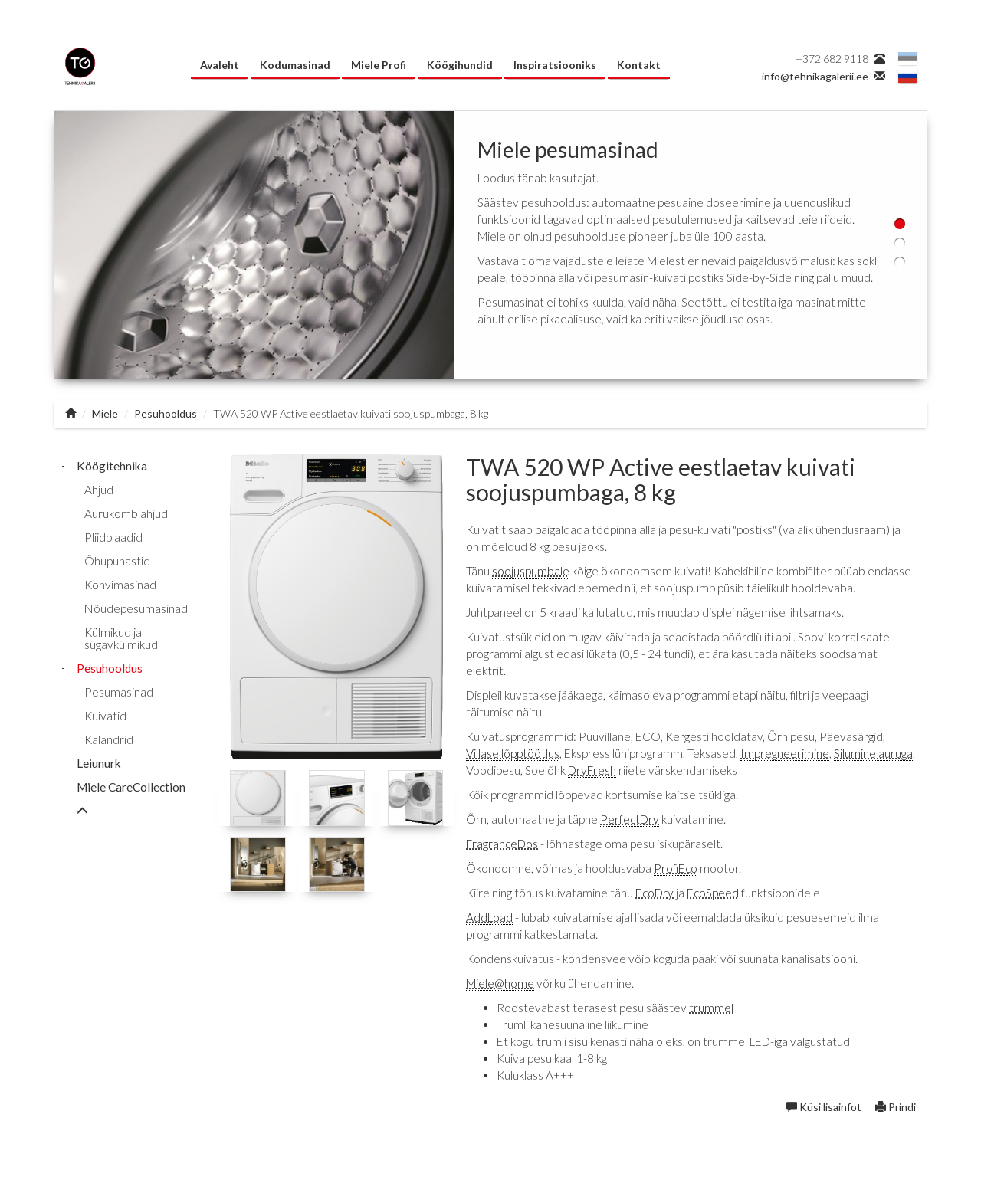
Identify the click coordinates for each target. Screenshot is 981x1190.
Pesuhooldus (165, 413)
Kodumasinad (295, 64)
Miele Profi (378, 64)
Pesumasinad (118, 692)
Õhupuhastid (117, 561)
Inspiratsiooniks (554, 64)
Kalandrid (108, 739)
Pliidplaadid (113, 537)
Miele (105, 413)
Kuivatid (105, 716)
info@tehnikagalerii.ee (815, 76)
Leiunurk (99, 763)
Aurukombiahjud (126, 513)
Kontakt (639, 64)
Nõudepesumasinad (136, 608)
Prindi (895, 1106)
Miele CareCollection (131, 787)
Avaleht (219, 64)
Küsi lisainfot (825, 1106)
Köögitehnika (112, 466)
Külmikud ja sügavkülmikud (121, 638)
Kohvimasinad (120, 585)
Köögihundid (460, 64)
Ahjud (98, 490)
